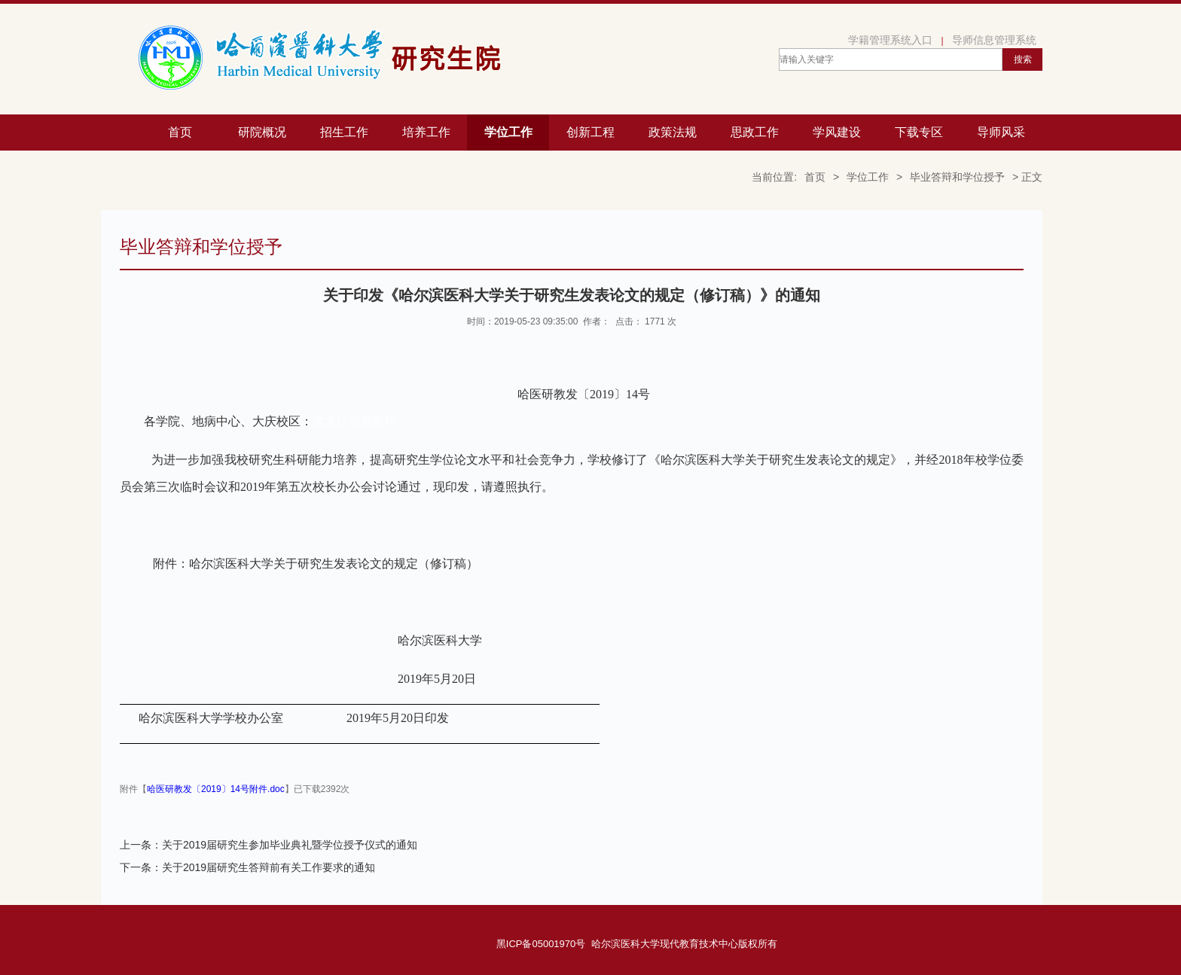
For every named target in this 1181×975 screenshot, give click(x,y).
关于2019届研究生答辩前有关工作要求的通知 (268, 867)
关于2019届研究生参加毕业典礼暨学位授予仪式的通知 (289, 845)
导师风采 (1001, 132)
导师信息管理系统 (994, 40)
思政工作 (755, 132)
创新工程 (590, 132)
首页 (180, 132)
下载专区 (919, 132)
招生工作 (344, 132)
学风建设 (837, 132)
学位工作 (508, 132)
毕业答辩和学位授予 (957, 177)
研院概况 (262, 132)
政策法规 (672, 132)
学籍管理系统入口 (890, 40)
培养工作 (426, 132)
